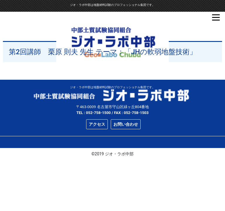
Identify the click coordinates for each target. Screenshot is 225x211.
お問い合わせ (125, 124)
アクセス (97, 124)
